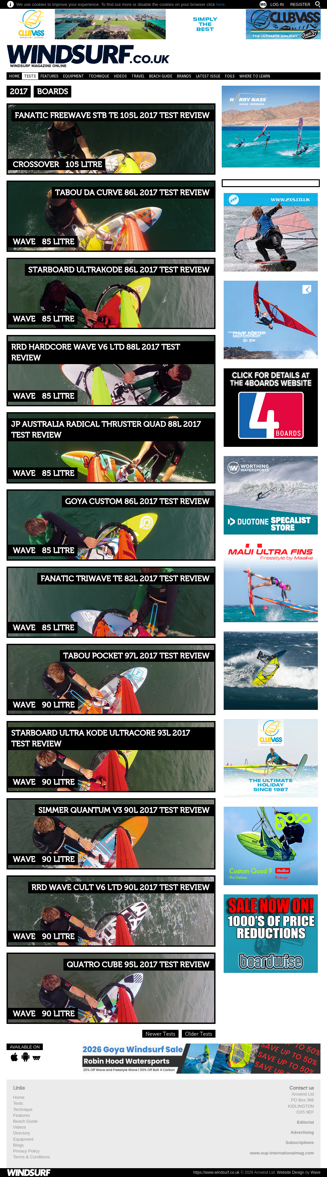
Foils (230, 76)
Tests (30, 76)
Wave (24, 241)
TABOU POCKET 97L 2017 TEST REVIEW (136, 656)
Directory (21, 1133)
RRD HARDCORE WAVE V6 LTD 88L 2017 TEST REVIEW (95, 353)
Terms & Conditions (31, 1156)
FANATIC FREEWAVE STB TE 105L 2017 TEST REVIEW (112, 115)
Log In (277, 4)
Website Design (290, 1172)
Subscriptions (299, 1142)
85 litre (58, 241)
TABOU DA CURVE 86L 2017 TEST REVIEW (132, 192)
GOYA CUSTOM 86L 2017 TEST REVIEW (137, 501)
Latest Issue (208, 76)
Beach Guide (160, 76)
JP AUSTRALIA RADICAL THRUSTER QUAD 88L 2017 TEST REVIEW (106, 430)
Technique (99, 76)
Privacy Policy (26, 1151)
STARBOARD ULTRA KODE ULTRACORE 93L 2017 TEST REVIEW (100, 739)
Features (50, 76)
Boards (52, 91)
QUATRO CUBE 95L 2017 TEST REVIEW (138, 964)
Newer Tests (160, 1034)
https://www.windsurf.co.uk (216, 1172)
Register (300, 4)
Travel (138, 76)
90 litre (58, 705)
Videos (120, 76)
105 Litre (83, 164)
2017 (18, 91)
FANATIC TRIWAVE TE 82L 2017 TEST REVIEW (125, 578)
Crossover (36, 164)
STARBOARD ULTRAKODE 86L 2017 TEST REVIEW (118, 270)
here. (221, 4)
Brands (184, 76)
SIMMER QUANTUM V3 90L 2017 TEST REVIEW (123, 810)
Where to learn (254, 76)
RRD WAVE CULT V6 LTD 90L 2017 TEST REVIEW (120, 887)
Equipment (73, 76)
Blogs (18, 1145)
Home (14, 76)
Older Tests (198, 1034)
